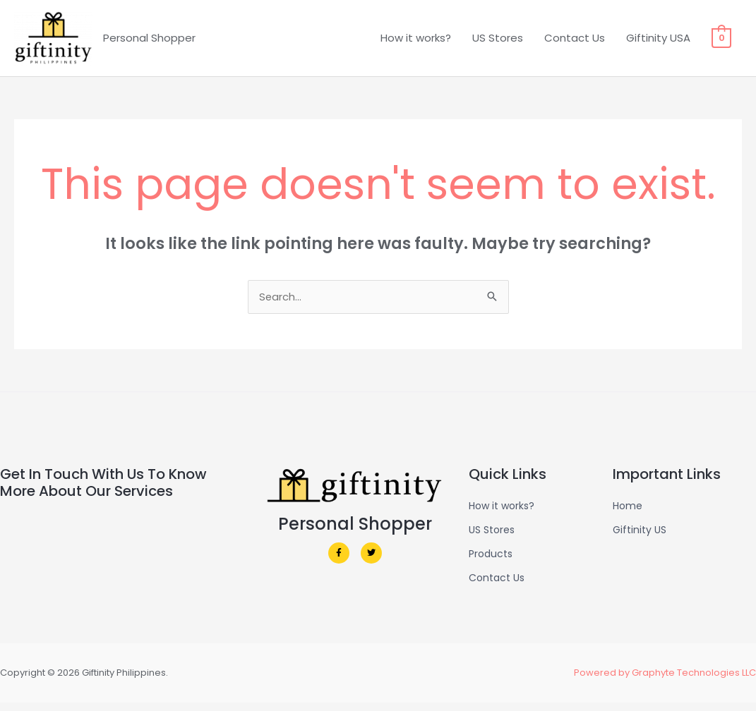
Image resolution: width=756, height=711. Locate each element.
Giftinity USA (659, 41)
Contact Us (575, 41)
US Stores (498, 41)
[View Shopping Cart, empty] (721, 41)
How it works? (416, 41)
